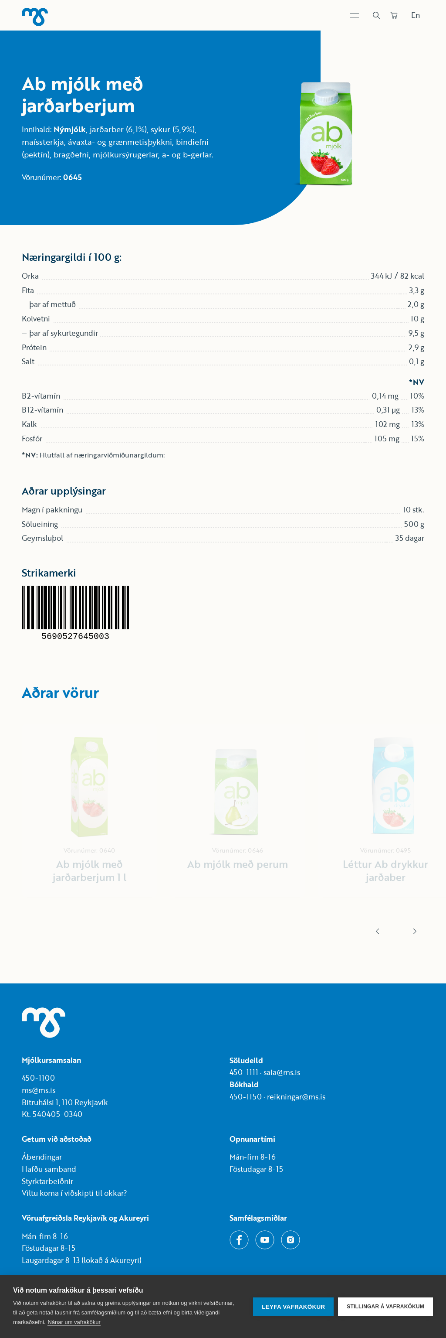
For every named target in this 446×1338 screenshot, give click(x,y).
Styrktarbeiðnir (47, 1181)
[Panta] (393, 15)
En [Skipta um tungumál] (415, 15)
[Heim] (35, 17)
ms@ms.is (38, 1090)
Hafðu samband (49, 1169)
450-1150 (246, 1096)
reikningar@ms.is (296, 1096)
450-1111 (244, 1072)
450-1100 (38, 1077)
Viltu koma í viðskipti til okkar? (74, 1193)
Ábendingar (42, 1156)
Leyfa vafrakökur (293, 1307)
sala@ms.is (282, 1072)
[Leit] (376, 15)
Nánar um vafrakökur (73, 1322)
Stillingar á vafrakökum (385, 1307)
